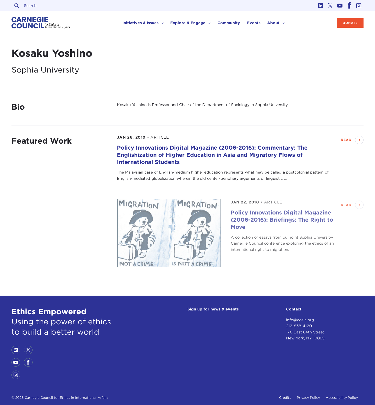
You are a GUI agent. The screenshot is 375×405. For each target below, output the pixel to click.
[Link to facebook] (349, 5)
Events (253, 23)
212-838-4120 (299, 326)
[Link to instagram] (359, 5)
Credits (285, 397)
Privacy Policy (308, 397)
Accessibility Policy (342, 397)
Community (228, 23)
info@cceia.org (300, 320)
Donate (350, 23)
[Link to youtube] (339, 5)
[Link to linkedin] (320, 5)
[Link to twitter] (330, 5)
